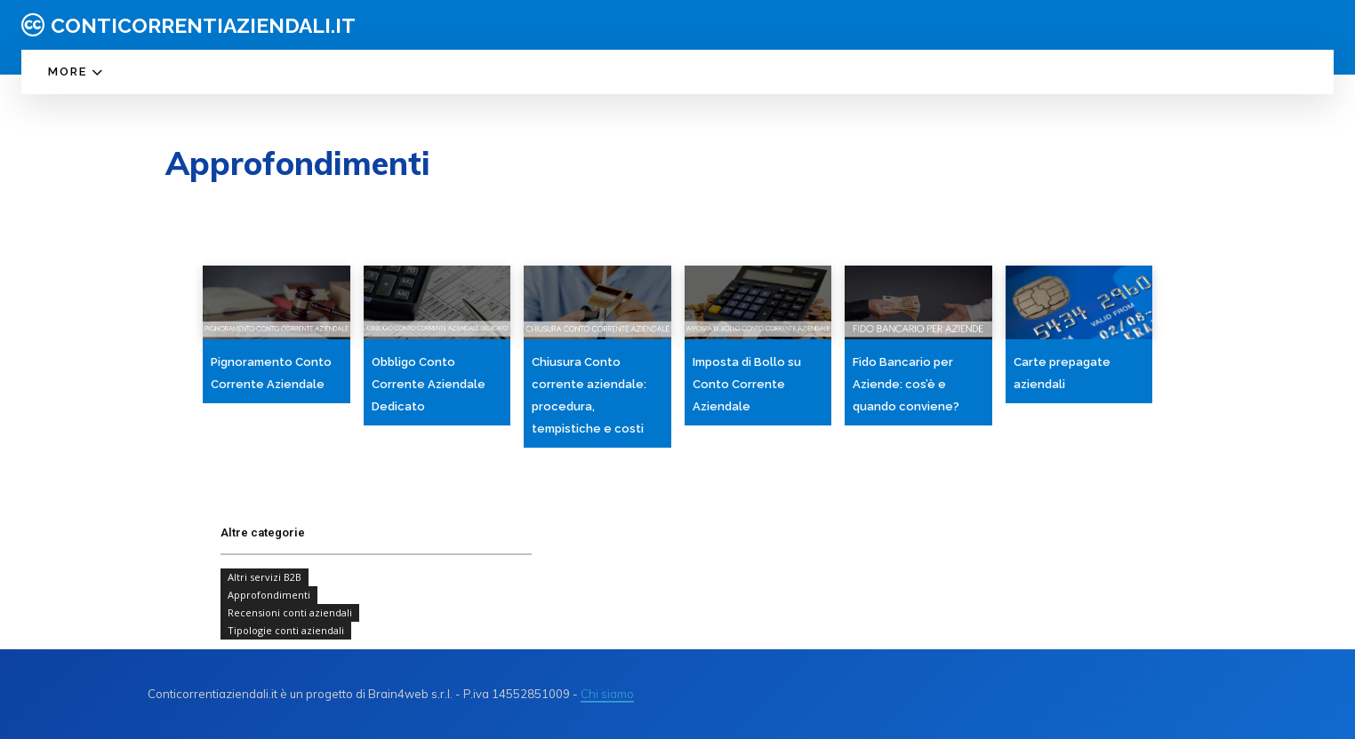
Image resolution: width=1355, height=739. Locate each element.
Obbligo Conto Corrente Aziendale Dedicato (428, 384)
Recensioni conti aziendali (289, 613)
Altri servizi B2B (264, 577)
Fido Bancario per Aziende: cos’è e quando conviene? (906, 384)
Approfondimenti (268, 595)
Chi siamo (607, 694)
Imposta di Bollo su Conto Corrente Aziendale (747, 384)
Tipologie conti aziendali (285, 631)
